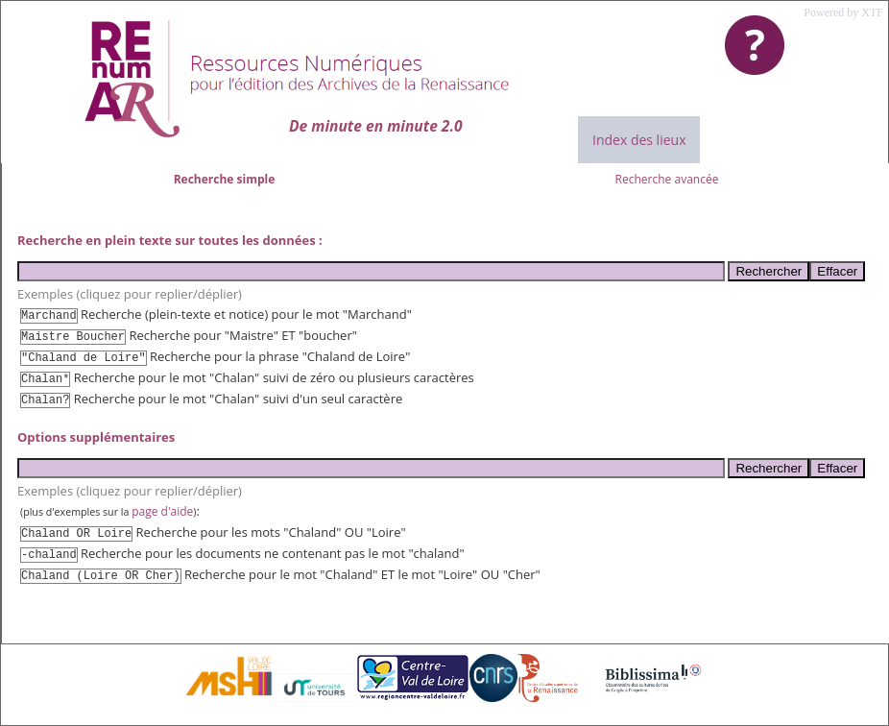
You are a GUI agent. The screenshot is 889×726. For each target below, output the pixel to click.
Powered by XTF (843, 12)
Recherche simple (225, 179)
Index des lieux (638, 140)
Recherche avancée (667, 179)
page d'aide (162, 511)
